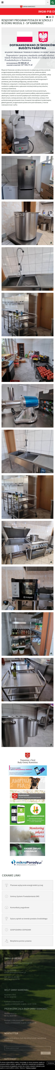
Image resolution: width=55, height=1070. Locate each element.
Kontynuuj (51, 1063)
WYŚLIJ (45, 1053)
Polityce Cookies (31, 1068)
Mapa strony (10, 1059)
